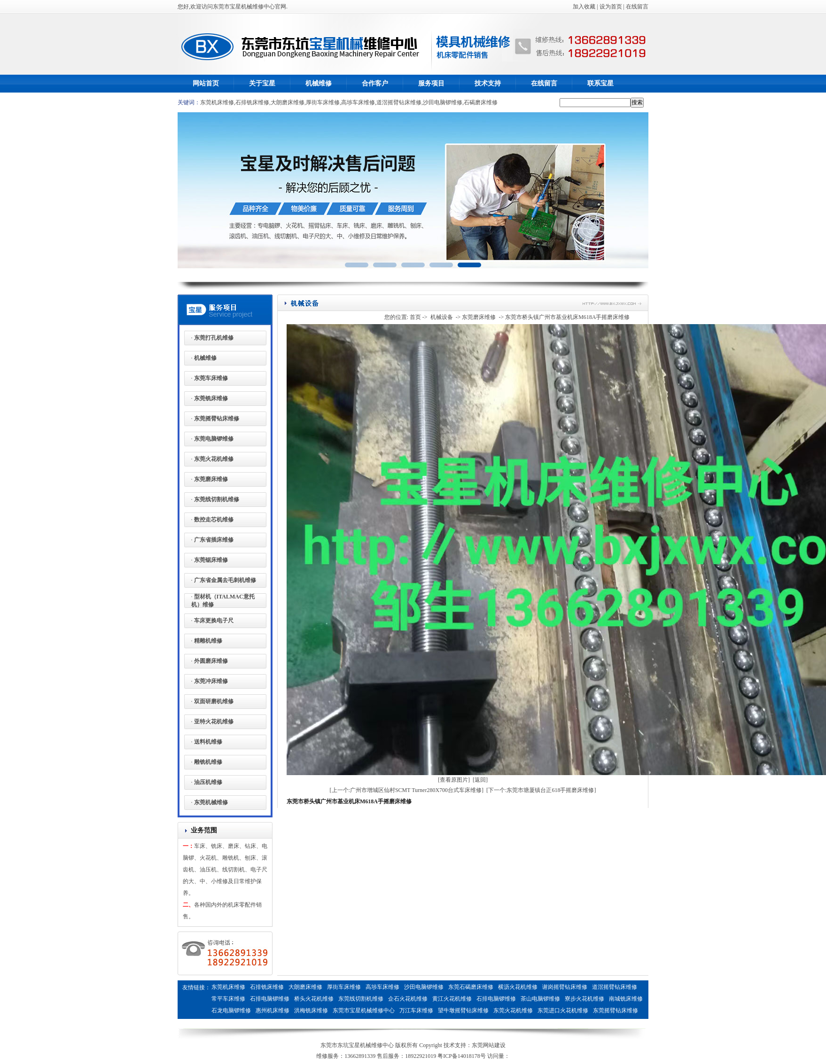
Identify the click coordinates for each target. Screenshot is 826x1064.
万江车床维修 (416, 1010)
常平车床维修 (228, 998)
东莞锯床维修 (211, 560)
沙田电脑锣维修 (442, 102)
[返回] (480, 780)
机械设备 (441, 317)
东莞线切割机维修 (216, 499)
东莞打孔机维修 (214, 337)
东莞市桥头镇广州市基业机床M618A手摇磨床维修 (567, 317)
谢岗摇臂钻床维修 (564, 987)
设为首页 (611, 6)
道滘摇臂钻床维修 (398, 102)
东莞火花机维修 (214, 459)
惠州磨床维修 (272, 1022)
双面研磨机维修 (214, 701)
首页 (415, 317)
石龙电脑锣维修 (231, 1010)
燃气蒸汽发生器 (512, 1022)
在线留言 (637, 6)
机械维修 (318, 83)
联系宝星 (600, 83)
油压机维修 (208, 782)
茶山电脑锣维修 (540, 998)
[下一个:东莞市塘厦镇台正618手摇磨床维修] (541, 790)
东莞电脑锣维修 (214, 438)
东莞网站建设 (489, 1045)
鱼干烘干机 (474, 1022)
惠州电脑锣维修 (314, 1022)
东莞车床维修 (211, 378)
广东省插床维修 (214, 539)
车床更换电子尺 (214, 620)
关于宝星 (262, 83)
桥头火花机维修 (314, 998)
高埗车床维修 (358, 102)
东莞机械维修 (211, 802)
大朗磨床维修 (287, 102)
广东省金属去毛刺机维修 (225, 580)
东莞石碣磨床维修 (470, 987)
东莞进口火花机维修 (563, 1010)
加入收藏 (584, 6)
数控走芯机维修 (214, 519)
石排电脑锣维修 (269, 998)
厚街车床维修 (323, 102)
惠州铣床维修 (355, 1022)
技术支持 (488, 83)
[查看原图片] (454, 780)
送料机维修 (208, 741)
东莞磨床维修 (211, 479)
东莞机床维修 (217, 102)
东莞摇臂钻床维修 (216, 418)
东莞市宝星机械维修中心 (364, 1010)
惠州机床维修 (272, 1010)
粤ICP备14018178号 (461, 1056)
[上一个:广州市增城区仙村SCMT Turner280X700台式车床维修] (406, 790)
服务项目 (431, 83)
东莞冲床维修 (211, 681)
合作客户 (375, 83)
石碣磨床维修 (481, 102)
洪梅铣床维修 (311, 1010)
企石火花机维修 (408, 998)
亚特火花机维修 (214, 721)
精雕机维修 (208, 640)
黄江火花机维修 (452, 998)
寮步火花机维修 (584, 998)
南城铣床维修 (626, 998)
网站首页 (206, 83)
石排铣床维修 (252, 102)
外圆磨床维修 (211, 661)
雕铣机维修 (208, 762)
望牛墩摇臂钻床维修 (463, 1010)
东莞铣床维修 (211, 398)
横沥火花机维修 (518, 987)
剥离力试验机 (438, 1022)
